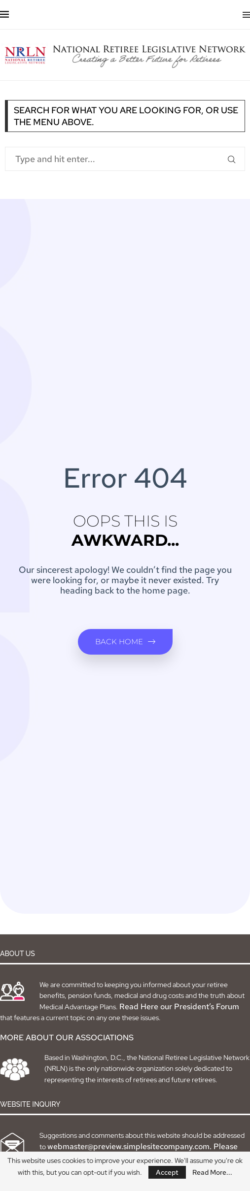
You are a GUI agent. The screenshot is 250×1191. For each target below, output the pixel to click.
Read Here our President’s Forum (179, 1006)
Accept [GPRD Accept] (167, 1172)
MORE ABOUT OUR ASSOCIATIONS (67, 1037)
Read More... (212, 1172)
